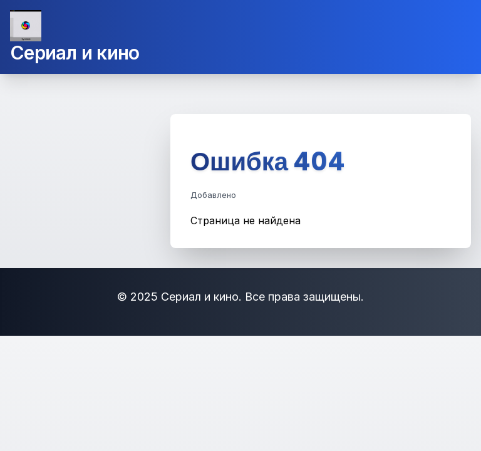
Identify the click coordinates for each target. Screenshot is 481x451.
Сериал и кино (74, 52)
